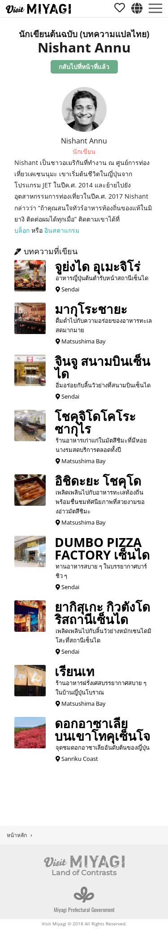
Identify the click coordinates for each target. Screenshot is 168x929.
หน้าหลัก (17, 835)
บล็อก (22, 230)
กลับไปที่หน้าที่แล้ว (84, 66)
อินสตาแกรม (61, 230)
